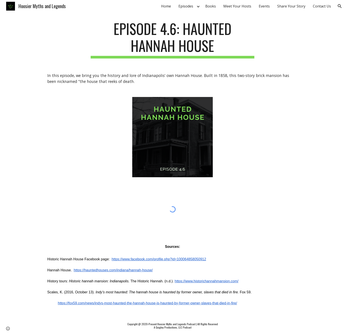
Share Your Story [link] (291, 6)
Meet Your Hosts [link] (237, 6)
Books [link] (210, 6)
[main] (172, 39)
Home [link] (166, 6)
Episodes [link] (185, 6)
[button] (339, 6)
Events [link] (264, 6)
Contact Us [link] (322, 6)
